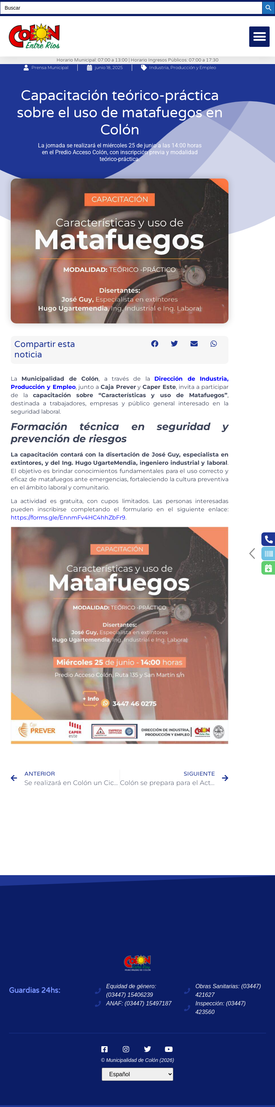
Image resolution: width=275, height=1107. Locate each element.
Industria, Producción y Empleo (182, 67)
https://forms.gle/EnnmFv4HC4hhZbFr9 (68, 517)
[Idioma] (137, 1074)
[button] (259, 36)
